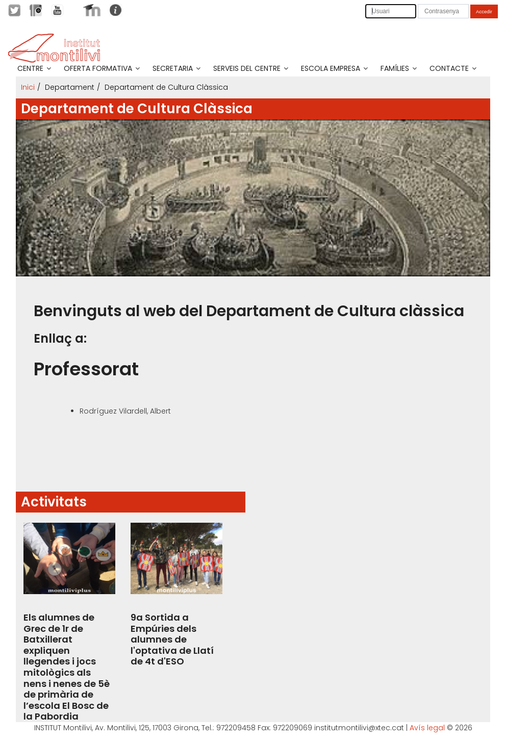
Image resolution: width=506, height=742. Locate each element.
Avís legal (427, 728)
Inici (28, 87)
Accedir (484, 11)
